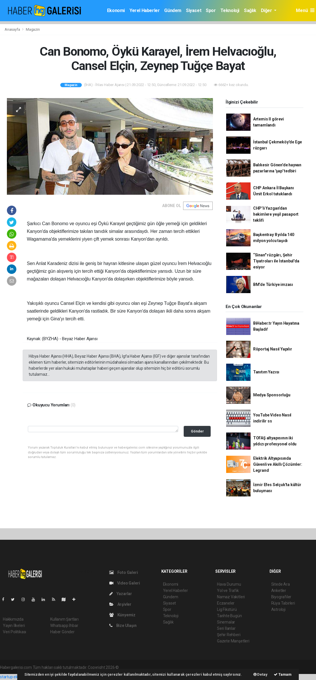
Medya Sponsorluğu (271, 395)
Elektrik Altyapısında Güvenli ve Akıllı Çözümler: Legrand (277, 464)
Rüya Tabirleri (283, 603)
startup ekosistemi (16, 677)
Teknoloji (229, 10)
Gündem (172, 10)
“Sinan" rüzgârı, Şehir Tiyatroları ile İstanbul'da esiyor (276, 261)
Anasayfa (13, 29)
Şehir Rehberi (229, 634)
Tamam (283, 674)
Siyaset (193, 10)
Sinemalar (226, 622)
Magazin (33, 29)
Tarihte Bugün (229, 615)
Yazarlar (120, 593)
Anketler (278, 590)
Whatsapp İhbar (64, 625)
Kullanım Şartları (64, 619)
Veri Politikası (14, 632)
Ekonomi (116, 10)
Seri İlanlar (226, 628)
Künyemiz (122, 615)
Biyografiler (281, 597)
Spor (211, 10)
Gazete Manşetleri (233, 641)
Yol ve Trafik (228, 590)
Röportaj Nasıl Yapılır (272, 349)
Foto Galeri (123, 572)
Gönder (197, 431)
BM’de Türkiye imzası (273, 284)
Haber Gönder (62, 632)
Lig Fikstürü (227, 609)
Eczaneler (225, 603)
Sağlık (250, 10)
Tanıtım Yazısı (266, 372)
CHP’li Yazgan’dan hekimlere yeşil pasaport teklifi (275, 214)
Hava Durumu (229, 584)
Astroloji (278, 609)
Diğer (267, 10)
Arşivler (120, 604)
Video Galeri (124, 583)
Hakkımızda (13, 619)
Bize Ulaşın (123, 625)
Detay (260, 674)
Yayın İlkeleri (14, 625)
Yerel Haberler (144, 10)
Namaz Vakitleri (231, 597)
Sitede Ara (280, 584)
